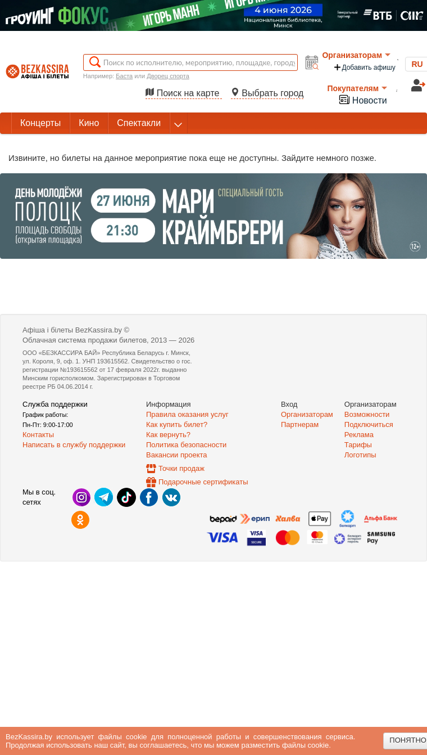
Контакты (38, 434)
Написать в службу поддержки (73, 445)
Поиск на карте (184, 93)
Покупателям (357, 88)
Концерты (40, 123)
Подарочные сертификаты (203, 482)
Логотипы (360, 455)
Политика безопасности (186, 445)
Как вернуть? (168, 434)
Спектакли (139, 123)
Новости (362, 99)
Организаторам (356, 55)
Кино (89, 123)
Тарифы (358, 445)
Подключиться (368, 424)
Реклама (359, 434)
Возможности (367, 414)
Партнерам (300, 424)
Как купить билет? (176, 424)
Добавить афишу (364, 67)
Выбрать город (267, 93)
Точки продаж (181, 468)
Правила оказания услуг (187, 414)
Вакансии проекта (176, 455)
